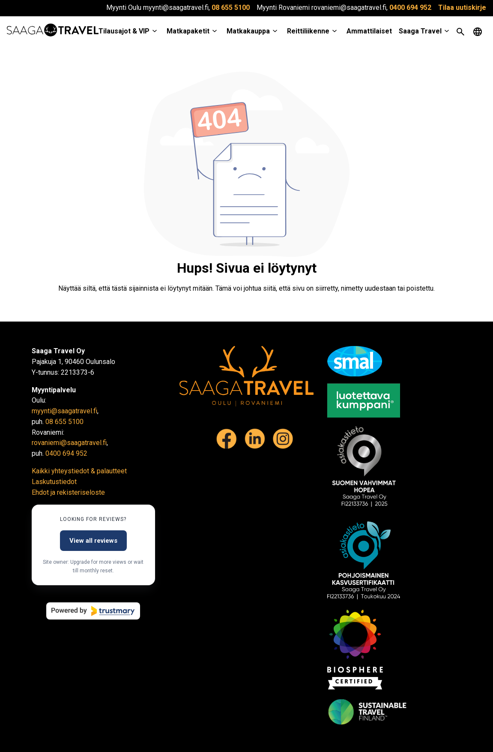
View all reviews (93, 540)
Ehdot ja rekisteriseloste (68, 492)
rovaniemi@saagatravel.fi (69, 443)
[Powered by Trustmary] (92, 611)
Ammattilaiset (369, 31)
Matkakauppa (248, 31)
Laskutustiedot (54, 482)
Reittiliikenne (308, 31)
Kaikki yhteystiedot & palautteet (79, 471)
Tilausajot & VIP (124, 31)
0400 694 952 (410, 7)
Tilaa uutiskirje (462, 7)
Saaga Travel (420, 31)
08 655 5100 (231, 7)
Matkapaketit (188, 31)
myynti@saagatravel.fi (64, 411)
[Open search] (460, 31)
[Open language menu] (477, 31)
